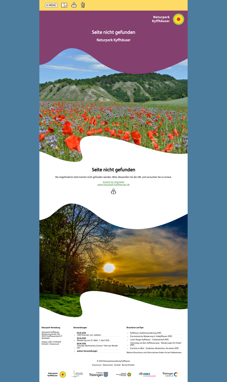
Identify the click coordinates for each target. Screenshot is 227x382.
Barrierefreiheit (128, 365)
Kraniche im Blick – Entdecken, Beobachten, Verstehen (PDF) (154, 348)
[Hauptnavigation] (51, 5)
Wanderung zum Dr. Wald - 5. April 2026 (93, 339)
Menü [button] (52, 5)
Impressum (97, 365)
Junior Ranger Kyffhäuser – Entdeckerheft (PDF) (149, 340)
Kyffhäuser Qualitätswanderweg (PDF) (145, 333)
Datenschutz (108, 365)
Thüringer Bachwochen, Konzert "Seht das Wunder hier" (97, 346)
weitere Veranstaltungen (87, 351)
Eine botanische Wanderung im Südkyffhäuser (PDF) (151, 336)
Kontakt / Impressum (50, 344)
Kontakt (117, 365)
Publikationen (175, 353)
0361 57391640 (54, 342)
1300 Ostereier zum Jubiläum (89, 334)
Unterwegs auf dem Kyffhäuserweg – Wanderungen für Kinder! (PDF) (156, 344)
